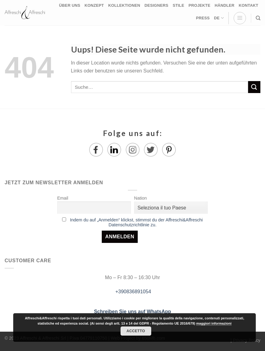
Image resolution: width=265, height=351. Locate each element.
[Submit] (254, 87)
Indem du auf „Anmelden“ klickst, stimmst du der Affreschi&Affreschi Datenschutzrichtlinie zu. (136, 222)
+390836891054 (132, 291)
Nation (140, 198)
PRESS (203, 18)
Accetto (135, 331)
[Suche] (258, 18)
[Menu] (240, 18)
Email (62, 198)
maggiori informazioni (213, 323)
